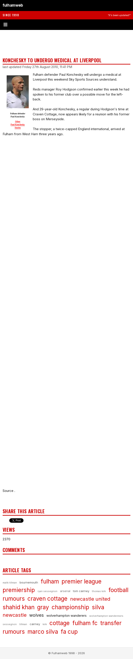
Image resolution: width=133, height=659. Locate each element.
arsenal (65, 591)
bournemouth (29, 582)
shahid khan (19, 607)
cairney (35, 624)
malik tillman (10, 582)
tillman (23, 624)
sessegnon (10, 624)
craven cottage (47, 598)
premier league (82, 581)
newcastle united (90, 599)
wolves (36, 615)
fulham (50, 581)
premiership (19, 590)
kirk (45, 624)
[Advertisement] (66, 44)
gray (43, 607)
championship (70, 607)
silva (98, 607)
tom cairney (81, 591)
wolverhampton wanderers (66, 615)
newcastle (15, 615)
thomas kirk (99, 591)
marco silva (42, 631)
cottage (59, 623)
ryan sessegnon (47, 591)
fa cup (69, 631)
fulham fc (85, 623)
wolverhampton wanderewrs (106, 615)
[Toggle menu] (66, 24)
